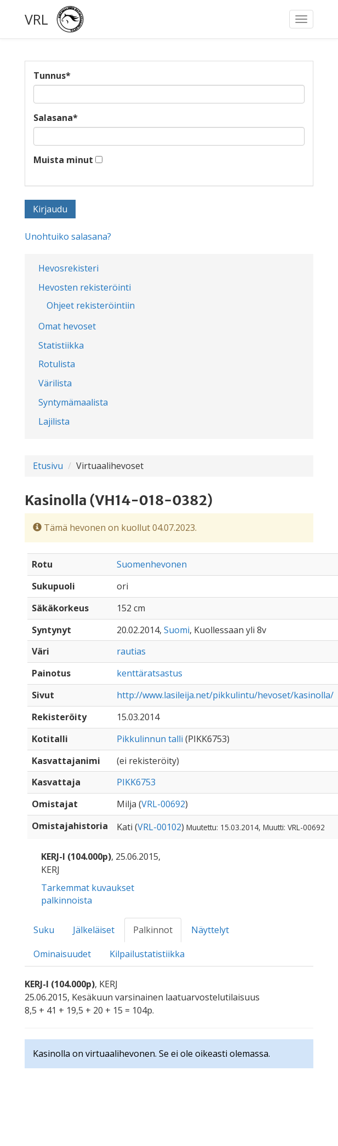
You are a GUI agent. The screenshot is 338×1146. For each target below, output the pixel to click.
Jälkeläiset (93, 930)
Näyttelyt (210, 930)
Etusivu (48, 466)
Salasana (55, 118)
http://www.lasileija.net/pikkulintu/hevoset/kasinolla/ (225, 695)
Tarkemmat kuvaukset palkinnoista (87, 894)
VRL (36, 19)
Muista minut (63, 160)
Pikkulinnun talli (150, 739)
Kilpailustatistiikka (147, 954)
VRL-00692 (163, 804)
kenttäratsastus (149, 673)
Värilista (55, 383)
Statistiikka (61, 345)
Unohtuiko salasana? (68, 236)
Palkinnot (153, 930)
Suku (43, 930)
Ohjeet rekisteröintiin (91, 305)
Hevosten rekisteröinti (84, 287)
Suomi (177, 630)
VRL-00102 (159, 827)
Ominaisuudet (62, 954)
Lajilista (54, 421)
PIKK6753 (136, 782)
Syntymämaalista (73, 402)
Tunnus (52, 76)
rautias (131, 651)
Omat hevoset (67, 326)
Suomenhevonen (152, 564)
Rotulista (56, 364)
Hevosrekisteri (68, 268)
